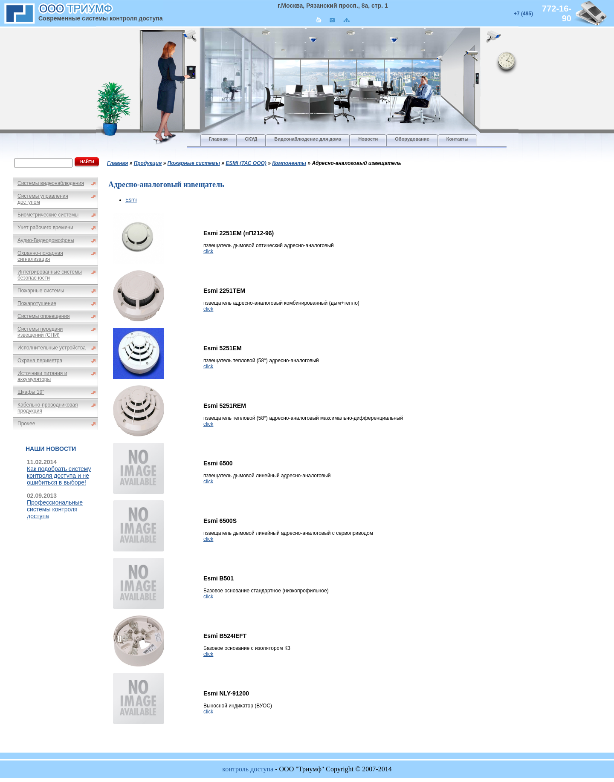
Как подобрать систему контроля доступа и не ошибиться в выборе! (59, 475)
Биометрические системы (47, 215)
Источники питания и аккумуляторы (42, 376)
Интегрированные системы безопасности (49, 275)
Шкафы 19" (30, 392)
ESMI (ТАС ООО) (246, 163)
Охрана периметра (39, 361)
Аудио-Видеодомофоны (45, 240)
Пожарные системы (40, 291)
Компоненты (289, 163)
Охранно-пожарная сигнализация (40, 256)
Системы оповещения (43, 316)
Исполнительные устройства (51, 348)
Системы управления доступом (42, 199)
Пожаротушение (36, 303)
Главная (117, 163)
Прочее (26, 424)
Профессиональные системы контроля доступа (55, 509)
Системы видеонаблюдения (50, 183)
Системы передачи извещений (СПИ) (40, 332)
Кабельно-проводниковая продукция (47, 408)
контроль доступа (247, 769)
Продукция (148, 163)
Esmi (131, 200)
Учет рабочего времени (45, 228)
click (208, 251)
